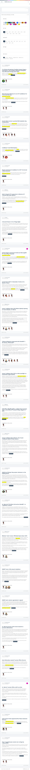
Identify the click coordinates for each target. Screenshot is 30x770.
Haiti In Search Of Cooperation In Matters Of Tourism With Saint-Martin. (13, 195)
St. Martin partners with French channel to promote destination (12, 627)
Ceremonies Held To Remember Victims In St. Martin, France (13, 282)
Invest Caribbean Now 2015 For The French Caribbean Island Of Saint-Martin (12, 438)
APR (14, 41)
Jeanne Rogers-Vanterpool (21, 73)
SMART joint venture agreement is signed (12, 600)
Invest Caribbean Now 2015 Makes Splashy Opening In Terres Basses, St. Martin (15, 309)
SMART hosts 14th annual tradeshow (11, 569)
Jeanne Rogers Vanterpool (20, 201)
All (4, 41)
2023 (10, 33)
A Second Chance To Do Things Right (11, 221)
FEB (9, 41)
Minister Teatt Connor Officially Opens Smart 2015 (14, 536)
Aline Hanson (13, 288)
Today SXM (11, 58)
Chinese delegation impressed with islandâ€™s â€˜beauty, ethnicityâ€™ (13, 342)
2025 (16, 33)
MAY (17, 41)
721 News (6, 57)
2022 (7, 33)
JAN (6, 41)
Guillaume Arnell (14, 123)
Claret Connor (18, 538)
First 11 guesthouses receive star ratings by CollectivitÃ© (13, 742)
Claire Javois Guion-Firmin (10, 721)
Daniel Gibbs (10, 74)
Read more (13, 75)
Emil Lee (17, 149)
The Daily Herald (6, 58)
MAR (11, 41)
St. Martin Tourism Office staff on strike (12, 687)
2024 (13, 33)
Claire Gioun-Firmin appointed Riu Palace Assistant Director (14, 719)
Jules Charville (4, 482)
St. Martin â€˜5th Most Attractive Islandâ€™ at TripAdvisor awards (14, 505)
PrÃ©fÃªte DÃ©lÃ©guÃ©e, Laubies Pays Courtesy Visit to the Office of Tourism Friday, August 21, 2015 (14, 410)
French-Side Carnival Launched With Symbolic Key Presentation (14, 121)
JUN (19, 41)
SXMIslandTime (21, 57)
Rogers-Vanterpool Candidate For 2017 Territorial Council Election (14, 170)
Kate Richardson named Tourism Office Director (14, 660)
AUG (25, 41)
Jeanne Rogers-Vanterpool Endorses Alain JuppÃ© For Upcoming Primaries (14, 253)
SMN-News (10, 57)
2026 (19, 33)
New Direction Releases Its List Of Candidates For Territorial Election (14, 94)
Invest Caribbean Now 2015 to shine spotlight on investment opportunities (14, 374)
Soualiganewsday (15, 57)
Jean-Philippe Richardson (6, 126)
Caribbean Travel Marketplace (9, 147)
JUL (22, 41)
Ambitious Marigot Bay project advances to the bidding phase (14, 473)
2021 (4, 33)
